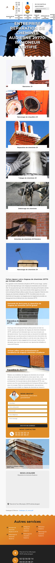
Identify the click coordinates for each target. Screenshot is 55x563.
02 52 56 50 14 (18, 5)
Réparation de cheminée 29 (28, 17)
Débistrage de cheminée (45, 17)
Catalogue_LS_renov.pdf (26, 510)
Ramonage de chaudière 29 (19, 17)
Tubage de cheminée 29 (36, 17)
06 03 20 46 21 (18, 11)
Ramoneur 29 (10, 17)
